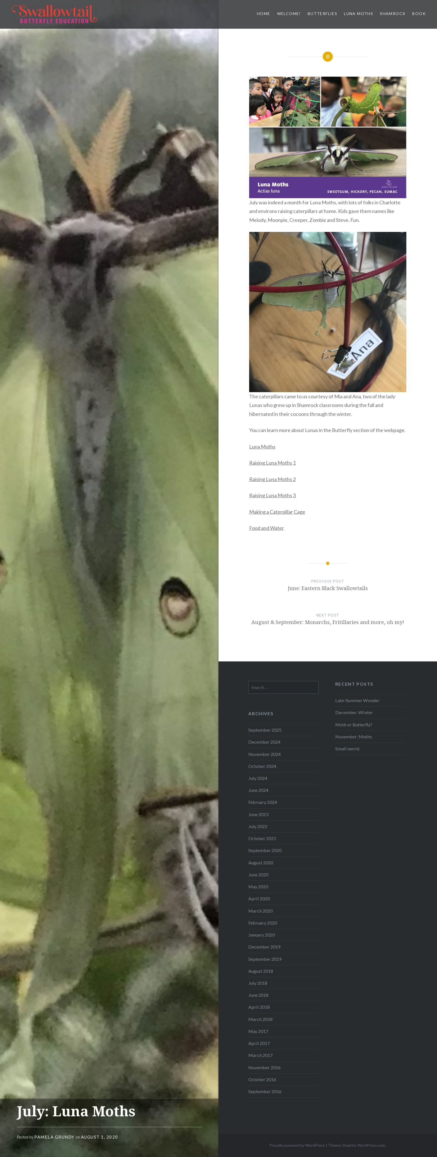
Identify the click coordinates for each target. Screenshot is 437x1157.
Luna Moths (358, 13)
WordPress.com (371, 1145)
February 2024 (262, 802)
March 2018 (260, 1019)
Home (263, 13)
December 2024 (264, 741)
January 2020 (261, 934)
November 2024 (264, 754)
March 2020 (260, 910)
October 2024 (262, 766)
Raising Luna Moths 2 (272, 479)
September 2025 (264, 729)
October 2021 (262, 838)
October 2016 (262, 1079)
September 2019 (264, 959)
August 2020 (260, 862)
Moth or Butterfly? (353, 724)
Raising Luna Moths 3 (272, 495)
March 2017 (260, 1055)
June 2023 (258, 814)
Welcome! (289, 13)
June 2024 (258, 790)
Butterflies (322, 13)
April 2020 (259, 898)
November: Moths (353, 736)
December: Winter (354, 712)
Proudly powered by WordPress (297, 1145)
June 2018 (258, 995)
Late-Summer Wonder (357, 700)
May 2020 (258, 886)
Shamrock (393, 13)
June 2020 (258, 874)
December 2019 (264, 946)
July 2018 (257, 983)
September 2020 (264, 850)
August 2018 (260, 971)
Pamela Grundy (54, 1136)
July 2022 (257, 826)
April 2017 (259, 1043)
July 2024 (257, 778)
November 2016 (264, 1067)
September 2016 (264, 1091)
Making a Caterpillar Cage (277, 512)
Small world (347, 748)
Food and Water (266, 528)
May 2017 (258, 1031)
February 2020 (262, 922)
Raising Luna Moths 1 (272, 463)
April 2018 (259, 1007)
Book (419, 13)
